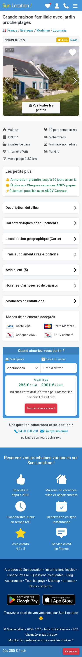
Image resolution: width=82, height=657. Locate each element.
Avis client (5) (17, 270)
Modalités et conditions (25, 301)
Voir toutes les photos (41, 108)
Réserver (71, 651)
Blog (69, 575)
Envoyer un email (54, 431)
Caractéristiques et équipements (32, 223)
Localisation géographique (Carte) (33, 239)
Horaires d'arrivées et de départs (32, 285)
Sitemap (54, 581)
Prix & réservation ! (41, 408)
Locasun (69, 581)
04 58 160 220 (26, 431)
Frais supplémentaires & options (32, 254)
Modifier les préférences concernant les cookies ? (41, 640)
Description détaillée (22, 208)
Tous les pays (35, 581)
